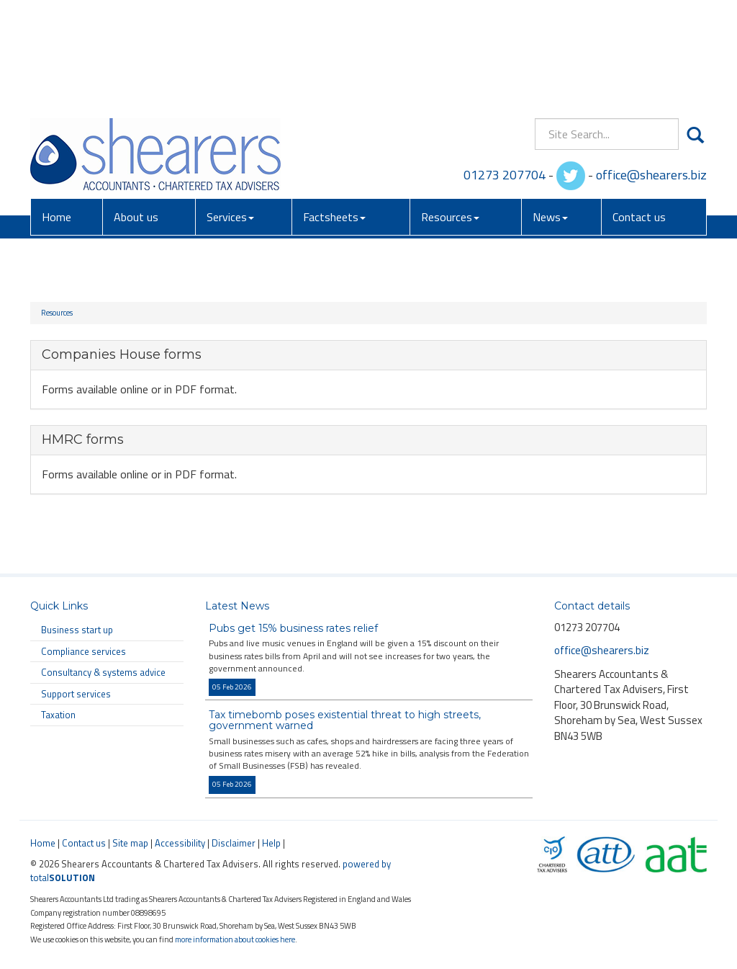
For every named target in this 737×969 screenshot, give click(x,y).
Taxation (58, 714)
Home (56, 114)
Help (271, 843)
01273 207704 (505, 71)
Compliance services (83, 651)
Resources (450, 114)
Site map (130, 843)
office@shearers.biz (651, 71)
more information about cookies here (235, 939)
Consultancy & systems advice (103, 672)
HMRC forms (83, 439)
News (550, 114)
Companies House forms (122, 354)
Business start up (77, 629)
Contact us (639, 114)
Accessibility (180, 843)
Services (230, 114)
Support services (76, 694)
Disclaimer (234, 843)
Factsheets (334, 114)
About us (136, 114)
